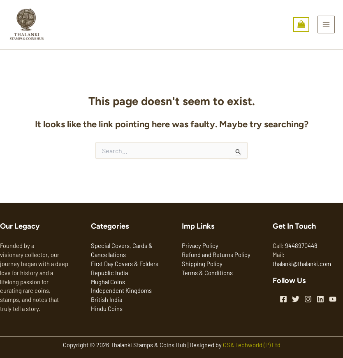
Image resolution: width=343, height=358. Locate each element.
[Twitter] (295, 299)
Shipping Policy (202, 263)
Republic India (109, 272)
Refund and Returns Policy (216, 254)
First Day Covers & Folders (124, 263)
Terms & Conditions (207, 272)
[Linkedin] (320, 299)
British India (106, 299)
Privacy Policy (200, 245)
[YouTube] (332, 299)
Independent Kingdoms (121, 290)
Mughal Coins (108, 281)
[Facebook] (283, 299)
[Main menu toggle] (326, 24)
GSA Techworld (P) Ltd (251, 345)
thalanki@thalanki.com (302, 263)
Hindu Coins (107, 308)
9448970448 (301, 245)
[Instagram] (308, 299)
